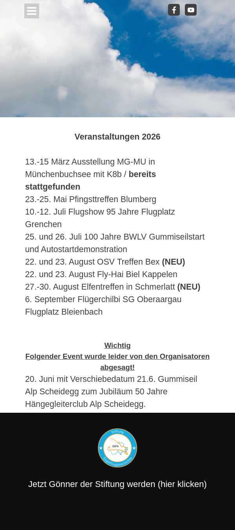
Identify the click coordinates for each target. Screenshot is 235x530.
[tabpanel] (117, 265)
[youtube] (191, 10)
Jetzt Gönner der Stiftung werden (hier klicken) (117, 484)
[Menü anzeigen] (31, 11)
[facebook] (174, 10)
